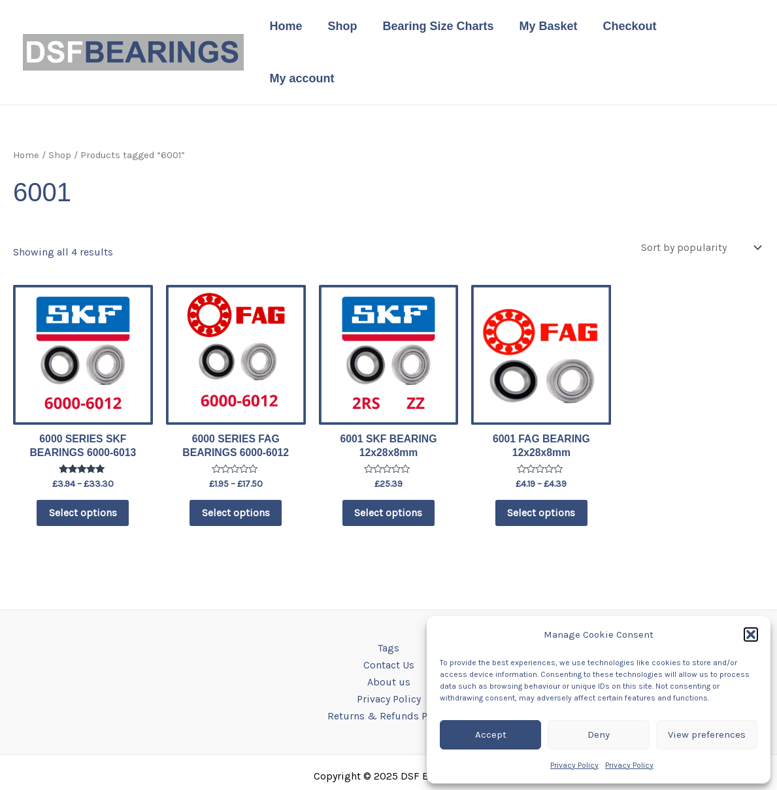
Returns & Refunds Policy (388, 673)
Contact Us (388, 620)
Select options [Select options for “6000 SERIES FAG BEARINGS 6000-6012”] (236, 467)
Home (291, 28)
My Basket (548, 28)
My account (710, 28)
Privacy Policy (574, 765)
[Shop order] (699, 200)
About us (388, 638)
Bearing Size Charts (439, 28)
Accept (490, 734)
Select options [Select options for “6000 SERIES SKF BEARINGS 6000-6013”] (83, 467)
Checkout (627, 28)
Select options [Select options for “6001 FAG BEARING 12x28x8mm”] (541, 467)
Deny (598, 734)
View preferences (707, 734)
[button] (750, 634)
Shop (346, 28)
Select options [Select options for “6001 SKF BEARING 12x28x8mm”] (388, 467)
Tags (388, 603)
